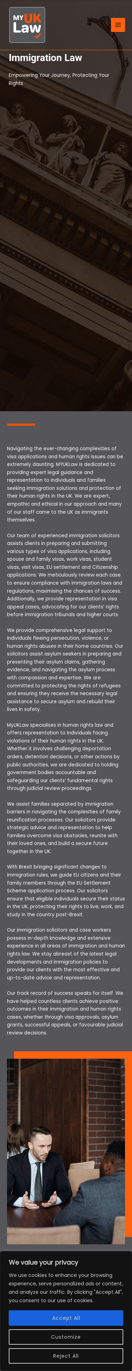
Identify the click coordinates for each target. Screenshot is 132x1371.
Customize (66, 1336)
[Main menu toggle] (118, 25)
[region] (66, 1311)
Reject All (66, 1355)
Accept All (66, 1318)
